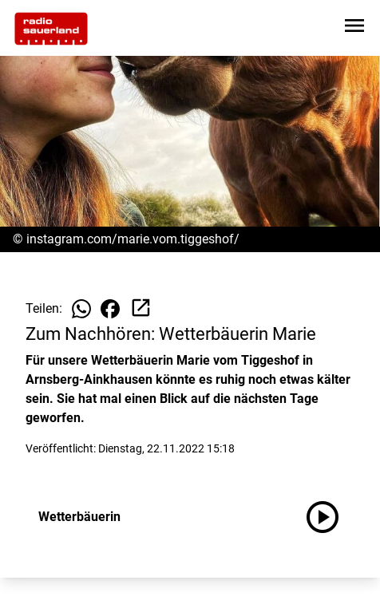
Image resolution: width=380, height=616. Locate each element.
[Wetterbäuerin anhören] (328, 517)
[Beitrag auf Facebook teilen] (110, 308)
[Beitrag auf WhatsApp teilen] (81, 308)
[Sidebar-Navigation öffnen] (354, 28)
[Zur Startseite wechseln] (51, 28)
